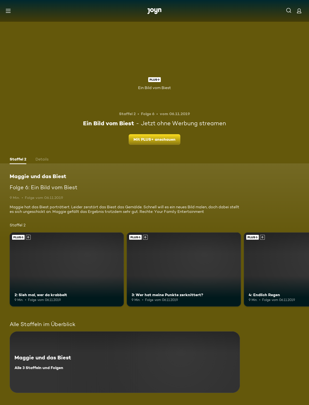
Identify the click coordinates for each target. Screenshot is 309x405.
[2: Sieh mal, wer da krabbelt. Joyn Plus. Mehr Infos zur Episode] (67, 269)
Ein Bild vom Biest (154, 87)
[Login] (299, 11)
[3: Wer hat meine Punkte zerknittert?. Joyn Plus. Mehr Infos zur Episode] (184, 269)
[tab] (18, 159)
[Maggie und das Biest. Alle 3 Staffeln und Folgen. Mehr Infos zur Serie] (125, 362)
